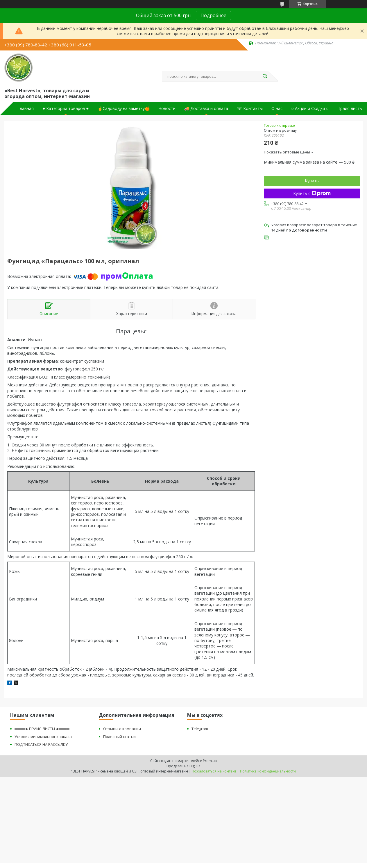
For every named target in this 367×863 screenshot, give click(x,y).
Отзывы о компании (122, 728)
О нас (276, 108)
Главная (25, 108)
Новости (167, 108)
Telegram (199, 728)
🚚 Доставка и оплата (206, 108)
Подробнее (213, 15)
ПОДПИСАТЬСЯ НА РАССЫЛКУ (41, 744)
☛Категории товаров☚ (65, 108)
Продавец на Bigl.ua (183, 766)
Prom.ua (210, 760)
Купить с (312, 193)
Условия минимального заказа (43, 736)
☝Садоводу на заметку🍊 (124, 108)
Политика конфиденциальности (268, 771)
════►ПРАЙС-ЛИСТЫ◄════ (42, 728)
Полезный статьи (119, 736)
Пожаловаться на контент (214, 771)
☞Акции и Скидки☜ (310, 108)
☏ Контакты (250, 108)
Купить (312, 180)
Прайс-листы (350, 108)
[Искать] (265, 76)
